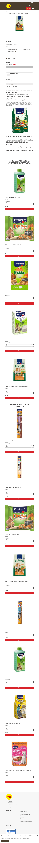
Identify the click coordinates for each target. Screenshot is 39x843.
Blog (21, 815)
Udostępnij (12, 79)
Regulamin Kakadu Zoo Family (25, 814)
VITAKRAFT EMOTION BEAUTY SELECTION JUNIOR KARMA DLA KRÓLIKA (16, 386)
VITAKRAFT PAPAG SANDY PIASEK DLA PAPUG (12, 723)
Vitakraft (8, 43)
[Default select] (18, 204)
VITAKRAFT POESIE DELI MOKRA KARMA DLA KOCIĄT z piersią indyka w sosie (18, 770)
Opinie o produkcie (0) (12, 86)
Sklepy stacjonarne (23, 818)
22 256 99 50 (12, 75)
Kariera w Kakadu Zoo (24, 823)
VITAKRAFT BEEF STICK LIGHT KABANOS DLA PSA (13, 487)
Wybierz (7, 202)
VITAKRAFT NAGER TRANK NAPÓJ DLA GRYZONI (12, 197)
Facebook (7, 827)
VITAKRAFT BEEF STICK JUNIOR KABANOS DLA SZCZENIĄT (14, 440)
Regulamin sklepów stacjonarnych (26, 821)
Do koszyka (19, 66)
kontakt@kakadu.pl (11, 807)
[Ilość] (32, 204)
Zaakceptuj (5, 841)
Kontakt (21, 820)
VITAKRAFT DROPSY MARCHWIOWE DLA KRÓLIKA (13, 244)
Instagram (9, 827)
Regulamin (22, 812)
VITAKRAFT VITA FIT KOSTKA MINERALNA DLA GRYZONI (14, 339)
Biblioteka (22, 817)
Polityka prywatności (23, 811)
